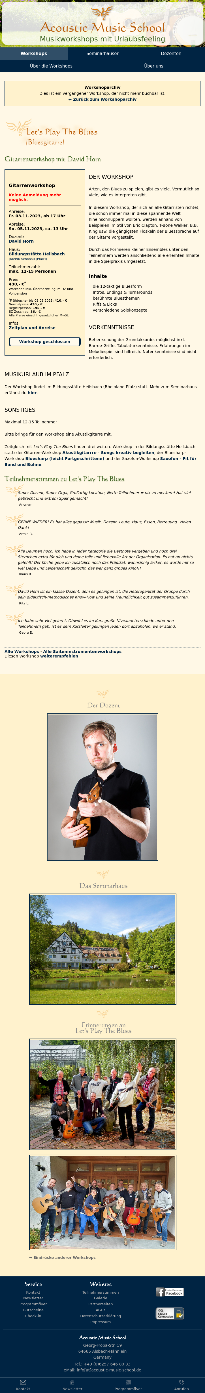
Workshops (34, 53)
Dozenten (171, 53)
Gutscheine (33, 1310)
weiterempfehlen (59, 656)
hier (32, 392)
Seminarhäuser (102, 53)
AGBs (100, 1310)
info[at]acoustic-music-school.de (109, 1370)
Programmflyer (33, 1304)
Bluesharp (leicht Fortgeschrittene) (64, 458)
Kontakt (33, 1292)
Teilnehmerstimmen (100, 1292)
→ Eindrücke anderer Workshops (62, 1257)
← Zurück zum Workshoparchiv (103, 99)
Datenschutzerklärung (100, 1316)
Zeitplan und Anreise (32, 327)
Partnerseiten (100, 1304)
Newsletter (33, 1298)
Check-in (33, 1316)
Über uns (153, 66)
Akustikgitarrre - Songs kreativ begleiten (108, 452)
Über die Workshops (51, 66)
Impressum (100, 1322)
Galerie (100, 1298)
